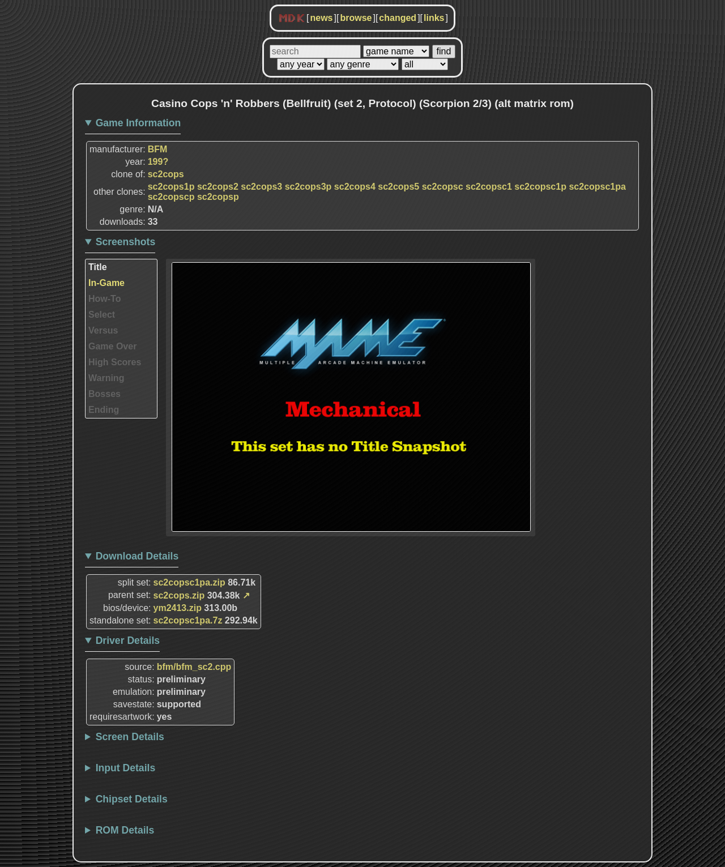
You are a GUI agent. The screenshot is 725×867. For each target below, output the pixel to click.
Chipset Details (132, 799)
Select (101, 314)
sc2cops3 (261, 186)
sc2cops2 (217, 186)
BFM (158, 149)
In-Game (106, 283)
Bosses (104, 394)
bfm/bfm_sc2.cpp (194, 667)
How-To (104, 299)
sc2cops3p (308, 186)
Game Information (138, 123)
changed (397, 18)
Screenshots (126, 241)
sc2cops (166, 174)
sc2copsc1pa (597, 186)
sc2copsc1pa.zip (189, 582)
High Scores (114, 362)
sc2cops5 (398, 186)
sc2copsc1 (489, 186)
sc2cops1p (171, 186)
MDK (291, 18)
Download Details (137, 556)
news (321, 18)
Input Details (126, 768)
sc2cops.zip (179, 595)
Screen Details (130, 736)
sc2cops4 (355, 186)
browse (356, 18)
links (434, 18)
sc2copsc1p (540, 186)
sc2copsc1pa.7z (188, 620)
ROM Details (125, 830)
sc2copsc (442, 186)
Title (97, 267)
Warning (106, 378)
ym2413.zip (177, 608)
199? (158, 161)
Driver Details (128, 640)
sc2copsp (218, 197)
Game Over (112, 346)
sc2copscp (171, 197)
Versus (103, 330)
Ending (103, 410)
